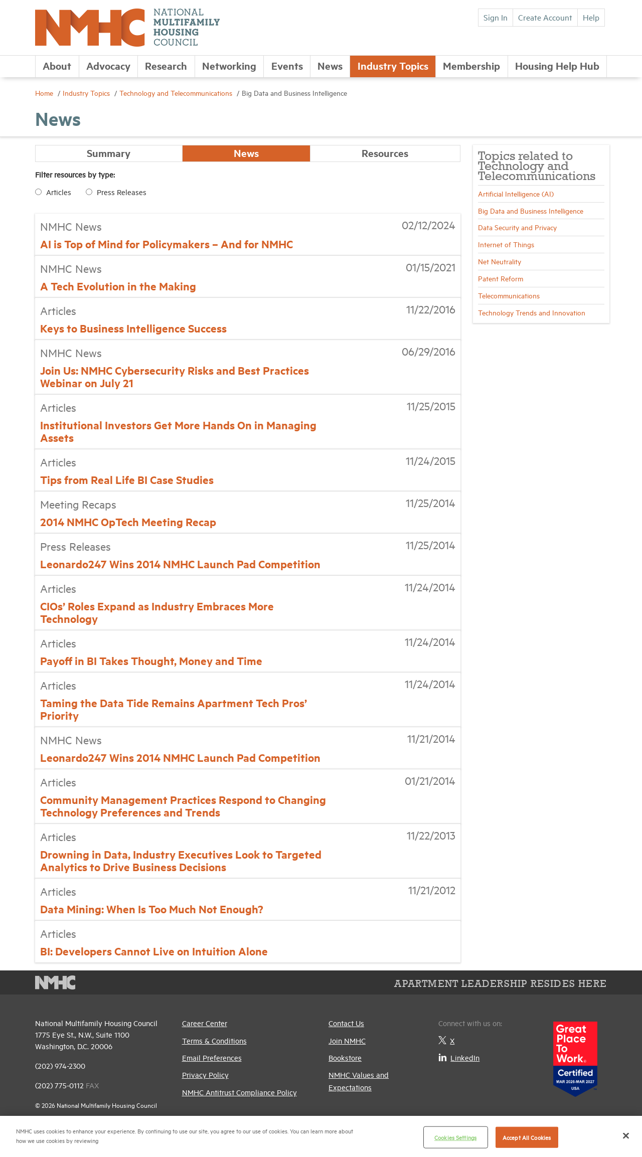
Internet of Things (506, 244)
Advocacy (108, 65)
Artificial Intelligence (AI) (516, 193)
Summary (108, 153)
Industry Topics (393, 65)
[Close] (626, 1135)
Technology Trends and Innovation (531, 312)
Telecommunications (509, 295)
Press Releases (121, 192)
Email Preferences (212, 1057)
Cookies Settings (455, 1137)
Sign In (496, 17)
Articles (58, 192)
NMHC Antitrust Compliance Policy (239, 1092)
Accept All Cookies (527, 1137)
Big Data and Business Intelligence (530, 210)
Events (287, 65)
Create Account (545, 17)
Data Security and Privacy (517, 227)
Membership (471, 65)
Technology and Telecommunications (176, 92)
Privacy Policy (205, 1075)
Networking (229, 65)
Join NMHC (347, 1040)
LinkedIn (458, 1057)
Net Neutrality (499, 261)
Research (166, 65)
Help (591, 17)
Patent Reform (500, 278)
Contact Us (346, 1023)
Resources (385, 153)
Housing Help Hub (557, 65)
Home (45, 92)
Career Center (204, 1023)
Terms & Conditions (214, 1040)
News (330, 65)
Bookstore (345, 1057)
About (57, 65)
